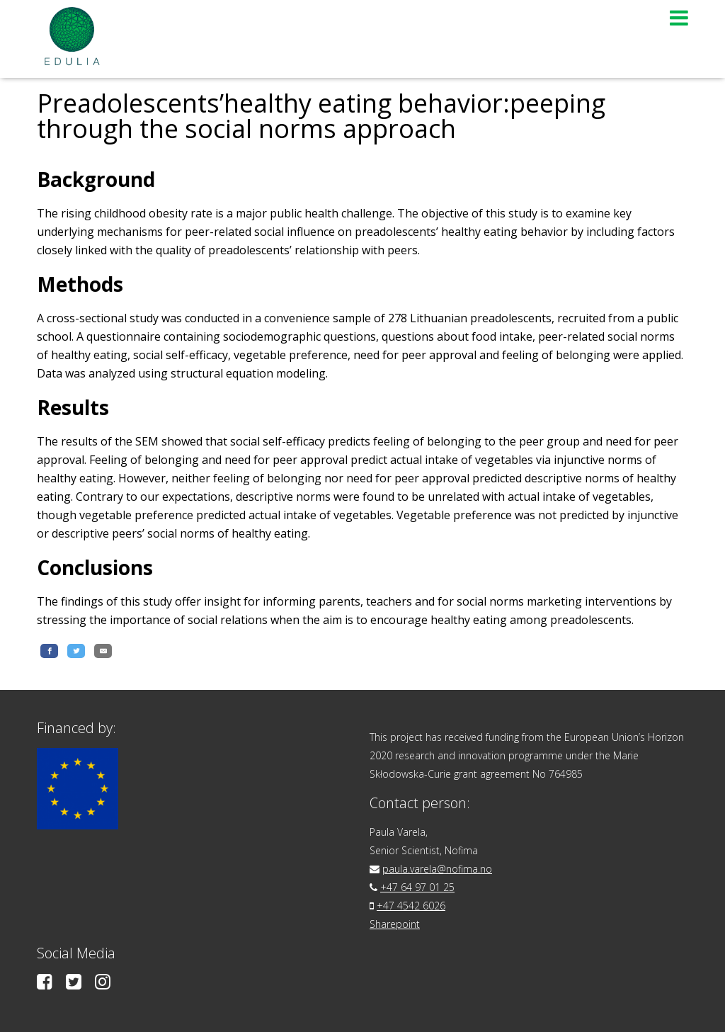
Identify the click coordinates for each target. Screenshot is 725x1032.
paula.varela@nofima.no (437, 868)
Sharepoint (395, 924)
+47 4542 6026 (411, 905)
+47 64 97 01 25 (417, 887)
